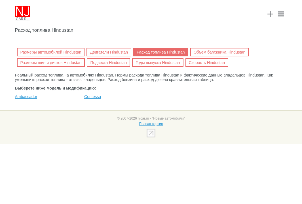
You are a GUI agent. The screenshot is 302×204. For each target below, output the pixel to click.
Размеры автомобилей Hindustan (50, 52)
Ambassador (26, 96)
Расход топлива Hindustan (161, 52)
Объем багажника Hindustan (220, 52)
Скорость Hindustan (207, 62)
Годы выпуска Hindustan (158, 62)
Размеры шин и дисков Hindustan (51, 62)
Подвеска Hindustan (108, 62)
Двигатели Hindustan (109, 52)
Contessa (92, 96)
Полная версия (151, 124)
